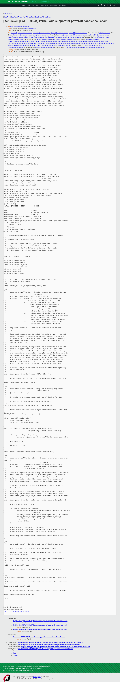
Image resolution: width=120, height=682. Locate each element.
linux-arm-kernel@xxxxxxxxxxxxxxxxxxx (20, 45)
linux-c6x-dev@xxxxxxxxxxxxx (34, 37)
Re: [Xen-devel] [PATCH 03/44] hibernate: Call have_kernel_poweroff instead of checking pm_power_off (55, 647)
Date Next (14, 17)
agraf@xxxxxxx (99, 37)
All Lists (9, 13)
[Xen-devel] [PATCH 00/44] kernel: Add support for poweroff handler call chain (39, 637)
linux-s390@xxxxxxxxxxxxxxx (99, 35)
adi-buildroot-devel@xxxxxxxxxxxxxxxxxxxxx (90, 41)
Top (5, 13)
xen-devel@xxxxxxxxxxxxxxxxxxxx (64, 39)
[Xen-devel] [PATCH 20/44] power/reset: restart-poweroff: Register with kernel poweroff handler (48, 644)
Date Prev (7, 17)
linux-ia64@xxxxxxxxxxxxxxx (78, 33)
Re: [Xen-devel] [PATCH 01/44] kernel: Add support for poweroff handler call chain (40, 621)
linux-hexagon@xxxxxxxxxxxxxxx (55, 37)
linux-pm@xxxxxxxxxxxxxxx (67, 41)
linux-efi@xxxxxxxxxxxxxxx (59, 33)
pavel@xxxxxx (64, 35)
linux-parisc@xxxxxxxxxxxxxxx (43, 45)
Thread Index (47, 17)
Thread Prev (22, 17)
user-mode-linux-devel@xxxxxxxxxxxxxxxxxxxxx (42, 41)
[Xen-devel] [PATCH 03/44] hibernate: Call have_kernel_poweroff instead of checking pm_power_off (50, 642)
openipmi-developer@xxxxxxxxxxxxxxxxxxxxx (79, 43)
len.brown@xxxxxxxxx (20, 35)
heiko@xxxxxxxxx (104, 33)
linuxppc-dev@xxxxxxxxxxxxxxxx (93, 47)
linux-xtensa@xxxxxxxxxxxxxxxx (39, 35)
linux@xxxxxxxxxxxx (29, 29)
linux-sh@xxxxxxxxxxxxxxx (74, 37)
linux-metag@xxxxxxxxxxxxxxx (104, 43)
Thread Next (30, 17)
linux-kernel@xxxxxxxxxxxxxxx (20, 26)
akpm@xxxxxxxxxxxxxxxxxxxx (44, 47)
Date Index (38, 17)
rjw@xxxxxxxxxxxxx (91, 45)
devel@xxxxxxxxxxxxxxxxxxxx (79, 35)
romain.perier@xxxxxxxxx (74, 47)
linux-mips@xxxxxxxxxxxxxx (42, 33)
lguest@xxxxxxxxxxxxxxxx (16, 37)
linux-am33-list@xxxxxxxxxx (36, 43)
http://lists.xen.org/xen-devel (16, 611)
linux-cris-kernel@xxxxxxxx (62, 45)
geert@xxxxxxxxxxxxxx (44, 39)
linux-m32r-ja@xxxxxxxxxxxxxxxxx (21, 33)
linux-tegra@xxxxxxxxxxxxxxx (55, 43)
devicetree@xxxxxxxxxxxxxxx (17, 41)
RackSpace (36, 677)
